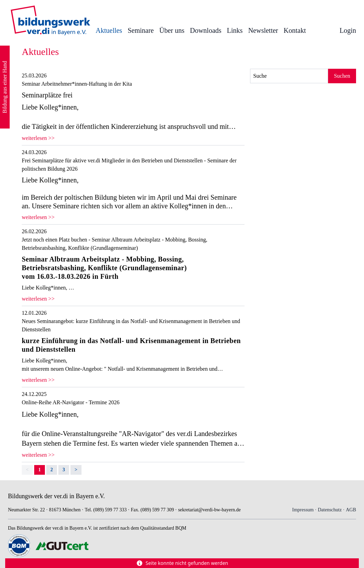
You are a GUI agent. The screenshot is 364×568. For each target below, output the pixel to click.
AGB (351, 509)
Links (235, 30)
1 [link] (39, 469)
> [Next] (76, 469)
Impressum (303, 509)
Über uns (171, 30)
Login (347, 30)
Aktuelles (109, 30)
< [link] (27, 469)
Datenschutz (330, 509)
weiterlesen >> (38, 138)
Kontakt (295, 30)
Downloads (205, 30)
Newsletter (263, 30)
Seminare (141, 30)
